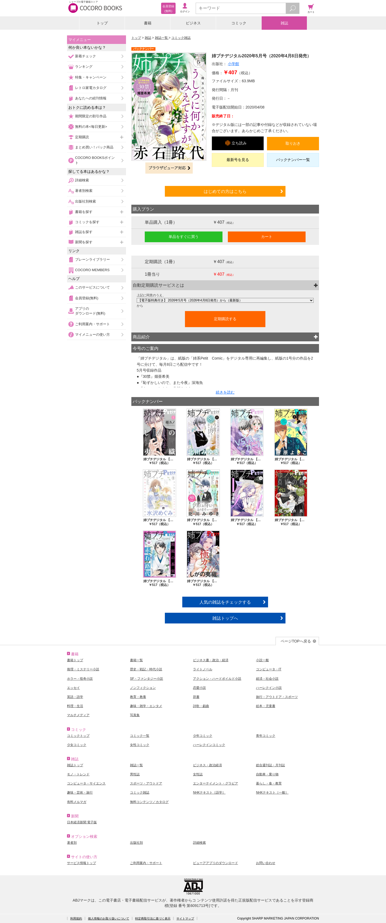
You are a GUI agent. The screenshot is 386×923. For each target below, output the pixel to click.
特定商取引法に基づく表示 (152, 918)
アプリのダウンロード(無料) (90, 311)
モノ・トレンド (78, 774)
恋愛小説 (199, 688)
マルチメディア (78, 715)
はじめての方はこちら (225, 191)
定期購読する (225, 319)
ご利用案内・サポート (92, 324)
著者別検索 (83, 191)
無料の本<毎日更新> (91, 127)
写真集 (135, 715)
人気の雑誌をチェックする (225, 602)
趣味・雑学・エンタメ (146, 706)
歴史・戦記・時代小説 (146, 669)
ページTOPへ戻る (296, 641)
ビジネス (193, 23)
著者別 (72, 842)
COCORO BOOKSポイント (95, 160)
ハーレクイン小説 (269, 688)
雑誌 (284, 23)
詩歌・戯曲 (201, 706)
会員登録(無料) (86, 298)
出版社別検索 (85, 201)
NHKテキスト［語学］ (209, 792)
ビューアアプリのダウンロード (215, 863)
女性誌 (198, 774)
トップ (102, 23)
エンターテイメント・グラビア (215, 783)
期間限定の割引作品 (90, 116)
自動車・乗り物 (267, 774)
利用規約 (76, 918)
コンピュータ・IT (268, 669)
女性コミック (139, 745)
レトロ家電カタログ (90, 88)
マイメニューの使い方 (92, 334)
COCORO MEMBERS (92, 270)
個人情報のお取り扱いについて (108, 918)
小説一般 (262, 660)
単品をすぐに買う (184, 236)
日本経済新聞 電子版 (82, 822)
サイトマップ (185, 918)
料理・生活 (75, 706)
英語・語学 (75, 697)
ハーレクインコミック (209, 745)
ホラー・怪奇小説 (80, 679)
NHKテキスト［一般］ (272, 792)
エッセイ (73, 688)
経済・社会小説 (267, 679)
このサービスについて (92, 287)
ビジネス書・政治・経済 (210, 660)
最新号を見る (238, 160)
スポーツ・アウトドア (146, 783)
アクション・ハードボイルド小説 (217, 679)
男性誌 (135, 774)
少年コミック (202, 736)
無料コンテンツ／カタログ (149, 802)
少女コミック (76, 745)
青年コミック (265, 736)
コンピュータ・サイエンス (86, 783)
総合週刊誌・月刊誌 (270, 765)
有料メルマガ (76, 802)
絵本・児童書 (265, 706)
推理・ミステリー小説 (83, 669)
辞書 (196, 697)
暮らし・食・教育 (269, 783)
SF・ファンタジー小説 (146, 679)
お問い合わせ (265, 863)
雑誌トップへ (225, 618)
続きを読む (225, 392)
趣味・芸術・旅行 (80, 792)
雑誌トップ (75, 765)
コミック (238, 23)
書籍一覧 (136, 660)
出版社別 (136, 842)
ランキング (83, 67)
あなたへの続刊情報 (90, 98)
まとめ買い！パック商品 (94, 147)
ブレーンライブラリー (92, 259)
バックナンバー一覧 (293, 160)
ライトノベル (202, 669)
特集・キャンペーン (90, 77)
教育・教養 (138, 697)
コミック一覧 (139, 736)
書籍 (147, 23)
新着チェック (85, 56)
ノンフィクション (143, 688)
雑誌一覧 (162, 38)
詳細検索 (82, 180)
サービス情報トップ (81, 863)
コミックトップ (78, 736)
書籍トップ (75, 660)
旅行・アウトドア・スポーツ (277, 697)
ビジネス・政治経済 (207, 765)
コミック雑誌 (181, 38)
